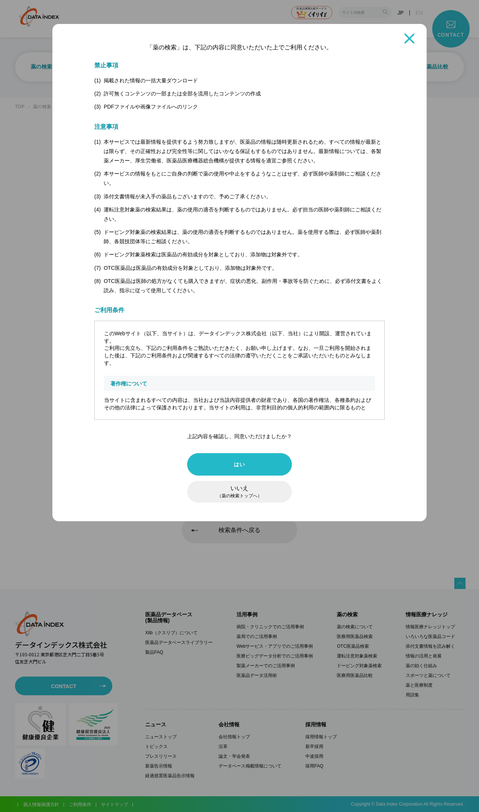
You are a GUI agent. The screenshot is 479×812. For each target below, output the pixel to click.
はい (239, 464)
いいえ (239, 491)
